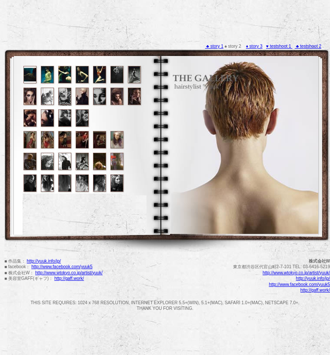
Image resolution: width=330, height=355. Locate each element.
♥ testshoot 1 (279, 46)
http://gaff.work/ (69, 278)
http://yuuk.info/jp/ (44, 261)
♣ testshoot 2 (308, 46)
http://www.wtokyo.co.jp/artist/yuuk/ (69, 272)
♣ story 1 (214, 46)
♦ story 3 (254, 46)
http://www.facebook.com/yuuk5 (62, 266)
